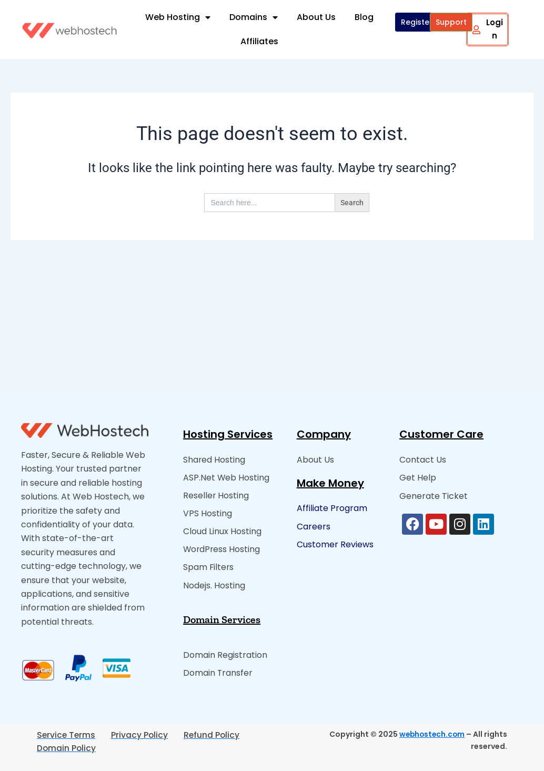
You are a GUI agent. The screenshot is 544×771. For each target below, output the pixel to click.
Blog (364, 17)
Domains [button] (253, 17)
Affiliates (259, 41)
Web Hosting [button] (177, 17)
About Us (316, 17)
